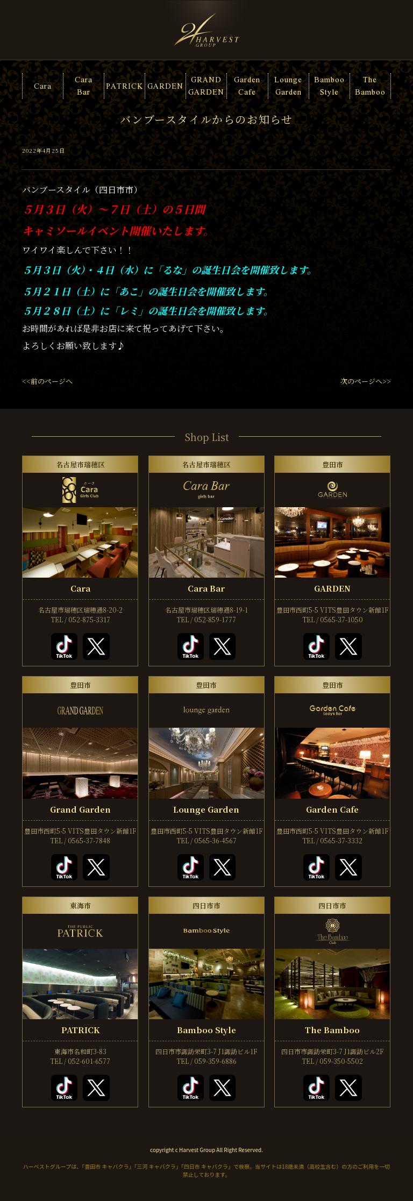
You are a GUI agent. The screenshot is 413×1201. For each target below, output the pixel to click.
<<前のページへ (47, 381)
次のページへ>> (365, 381)
